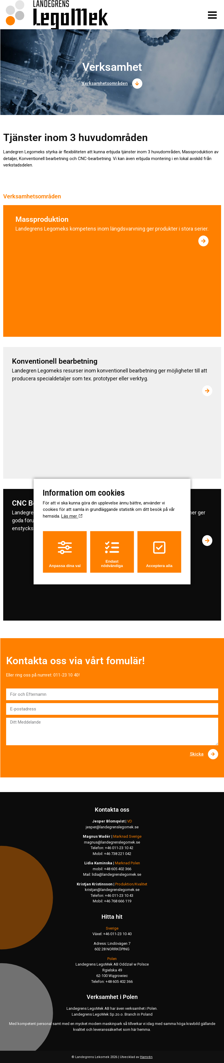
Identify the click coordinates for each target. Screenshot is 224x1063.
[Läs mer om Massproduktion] (203, 241)
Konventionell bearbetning (54, 361)
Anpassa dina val (65, 554)
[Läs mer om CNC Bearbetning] (207, 540)
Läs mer (71, 516)
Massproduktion (42, 219)
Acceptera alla (159, 554)
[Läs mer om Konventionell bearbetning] (207, 390)
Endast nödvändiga (112, 554)
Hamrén (146, 1057)
